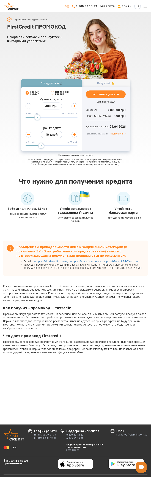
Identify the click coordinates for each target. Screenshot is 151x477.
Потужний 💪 (105, 83)
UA (137, 6)
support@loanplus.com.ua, (86, 261)
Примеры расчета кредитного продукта (75, 155)
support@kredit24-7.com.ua (120, 261)
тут (119, 164)
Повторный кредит (62, 93)
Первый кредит (34, 93)
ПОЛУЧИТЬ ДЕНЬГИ (105, 94)
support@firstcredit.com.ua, (51, 261)
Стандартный (51, 83)
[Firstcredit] (11, 6)
